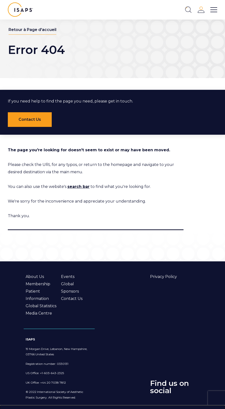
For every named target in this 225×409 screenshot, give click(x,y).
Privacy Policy (163, 276)
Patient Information (37, 295)
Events (67, 276)
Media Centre (39, 313)
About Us (35, 276)
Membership (38, 284)
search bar (78, 186)
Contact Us (71, 298)
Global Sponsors (70, 288)
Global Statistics (41, 306)
